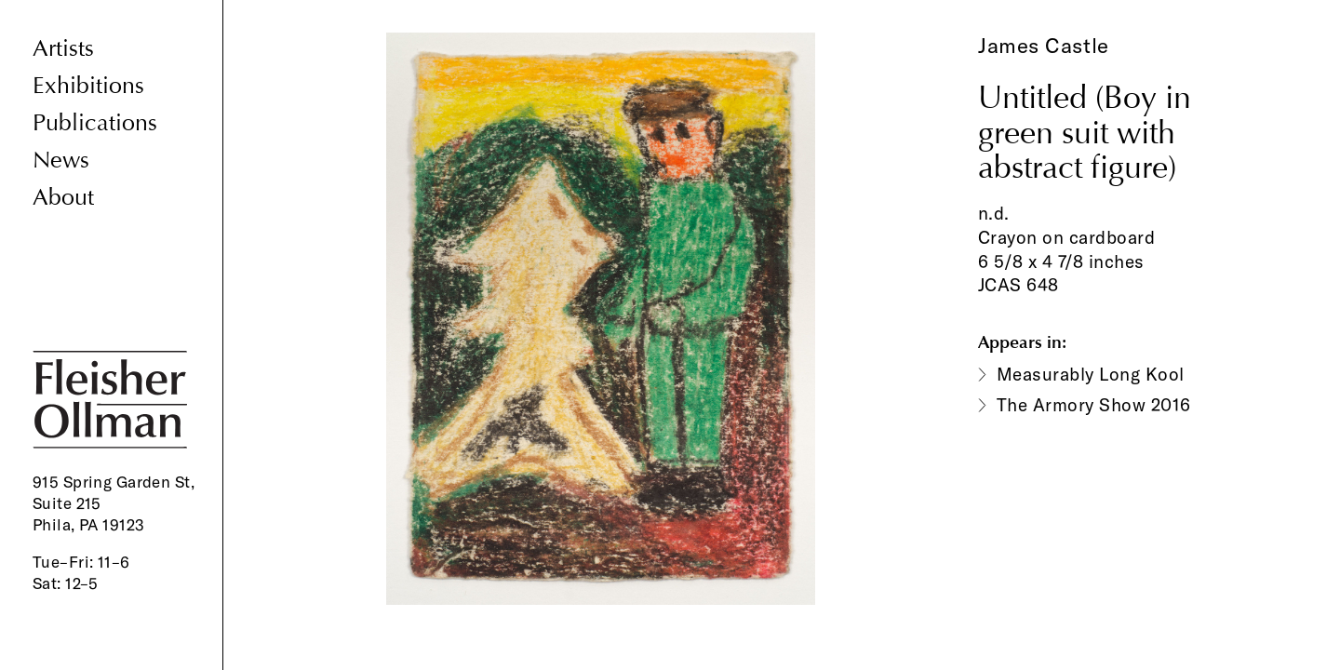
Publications (95, 123)
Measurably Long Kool (1091, 374)
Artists (63, 48)
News (61, 160)
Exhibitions (88, 86)
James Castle (1043, 46)
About (63, 197)
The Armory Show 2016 (1094, 405)
